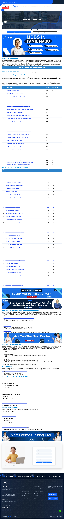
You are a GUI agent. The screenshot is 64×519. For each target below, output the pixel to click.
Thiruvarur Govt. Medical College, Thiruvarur (13, 278)
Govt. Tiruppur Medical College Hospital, (13, 222)
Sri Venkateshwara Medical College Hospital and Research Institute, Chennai (20, 162)
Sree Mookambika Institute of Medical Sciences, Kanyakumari (17, 146)
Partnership (36, 495)
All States (23, 497)
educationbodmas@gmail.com (24, 476)
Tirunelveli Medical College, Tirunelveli (12, 188)
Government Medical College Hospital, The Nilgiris (14, 247)
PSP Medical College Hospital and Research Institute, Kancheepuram (19, 131)
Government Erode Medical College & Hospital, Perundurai (16, 250)
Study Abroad (54, 6)
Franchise (36, 493)
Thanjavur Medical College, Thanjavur (12, 210)
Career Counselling (37, 488)
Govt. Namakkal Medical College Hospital (13, 235)
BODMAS (9, 516)
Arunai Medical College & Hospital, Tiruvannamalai (15, 143)
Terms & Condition (59, 516)
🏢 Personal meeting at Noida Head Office (44, 32)
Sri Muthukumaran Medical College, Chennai (14, 140)
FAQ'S (35, 499)
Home (22, 6)
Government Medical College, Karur (12, 263)
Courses (27, 6)
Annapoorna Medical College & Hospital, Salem (15, 121)
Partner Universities (25, 499)
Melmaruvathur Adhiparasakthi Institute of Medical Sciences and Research (20, 109)
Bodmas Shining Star (25, 493)
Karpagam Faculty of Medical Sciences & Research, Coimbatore (18, 137)
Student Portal (5, 7)
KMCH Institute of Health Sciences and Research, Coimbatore (17, 96)
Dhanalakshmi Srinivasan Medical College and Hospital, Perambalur (18, 115)
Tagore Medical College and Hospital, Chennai (15, 112)
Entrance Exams (34, 6)
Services (41, 6)
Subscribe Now (52, 494)
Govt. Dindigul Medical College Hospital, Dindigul (14, 238)
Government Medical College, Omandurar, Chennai (14, 179)
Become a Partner (53, 498)
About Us (23, 488)
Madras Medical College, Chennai (11, 172)
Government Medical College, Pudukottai (13, 266)
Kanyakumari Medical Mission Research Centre (15, 160)
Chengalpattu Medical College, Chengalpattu (13, 182)
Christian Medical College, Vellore (13, 90)
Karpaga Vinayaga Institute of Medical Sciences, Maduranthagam (18, 106)
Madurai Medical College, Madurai (12, 204)
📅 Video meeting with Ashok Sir (19, 32)
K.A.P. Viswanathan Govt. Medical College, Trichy (14, 213)
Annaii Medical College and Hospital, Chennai (15, 156)
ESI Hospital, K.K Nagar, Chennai (11, 191)
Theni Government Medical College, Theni (13, 257)
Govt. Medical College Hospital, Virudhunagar (14, 241)
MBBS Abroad (47, 6)
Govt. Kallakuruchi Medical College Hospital (13, 272)
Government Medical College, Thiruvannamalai (14, 219)
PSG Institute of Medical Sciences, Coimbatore (15, 93)
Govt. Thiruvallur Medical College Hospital (13, 194)
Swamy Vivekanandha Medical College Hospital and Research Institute (19, 152)
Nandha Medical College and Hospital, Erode (14, 124)
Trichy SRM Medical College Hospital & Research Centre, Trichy (18, 134)
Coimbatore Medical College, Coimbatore (13, 207)
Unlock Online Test (15, 2)
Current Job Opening (37, 486)
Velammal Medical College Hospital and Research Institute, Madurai (18, 99)
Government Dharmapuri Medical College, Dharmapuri (15, 260)
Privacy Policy (52, 516)
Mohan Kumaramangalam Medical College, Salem (14, 185)
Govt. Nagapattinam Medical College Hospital (14, 275)
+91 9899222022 (9, 476)
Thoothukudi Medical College (11, 225)
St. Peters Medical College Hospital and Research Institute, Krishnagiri (19, 118)
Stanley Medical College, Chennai (11, 200)
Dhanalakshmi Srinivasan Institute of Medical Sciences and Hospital (18, 164)
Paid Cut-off (24, 495)
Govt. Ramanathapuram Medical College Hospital (14, 285)
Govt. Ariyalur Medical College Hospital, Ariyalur (14, 244)
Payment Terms (37, 497)
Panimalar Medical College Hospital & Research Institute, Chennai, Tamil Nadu (20, 103)
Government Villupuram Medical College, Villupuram (15, 197)
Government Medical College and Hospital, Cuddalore (15, 232)
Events (60, 6)
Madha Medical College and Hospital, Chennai (15, 149)
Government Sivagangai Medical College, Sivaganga (15, 269)
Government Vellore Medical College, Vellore (13, 216)
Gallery (23, 490)
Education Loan (36, 490)
